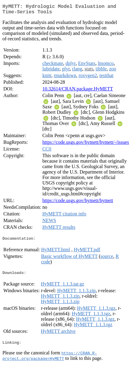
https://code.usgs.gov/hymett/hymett (77, 202)
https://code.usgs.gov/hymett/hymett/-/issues (85, 144)
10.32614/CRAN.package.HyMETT (77, 91)
